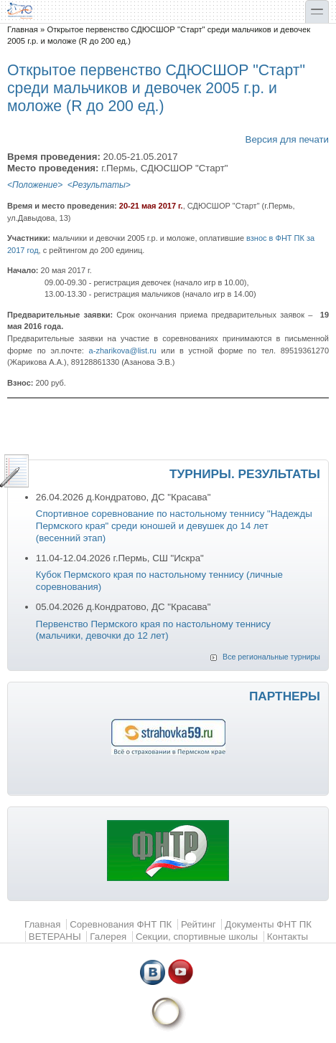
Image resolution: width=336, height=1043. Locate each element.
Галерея (108, 936)
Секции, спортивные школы (197, 936)
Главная (22, 29)
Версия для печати (287, 139)
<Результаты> (99, 185)
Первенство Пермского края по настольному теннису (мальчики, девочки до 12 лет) (153, 630)
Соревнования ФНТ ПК (121, 924)
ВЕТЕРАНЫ (55, 936)
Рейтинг (198, 924)
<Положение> (34, 185)
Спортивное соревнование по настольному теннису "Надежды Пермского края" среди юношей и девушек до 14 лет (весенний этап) (174, 525)
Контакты (287, 936)
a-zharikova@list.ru (123, 350)
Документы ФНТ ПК (268, 924)
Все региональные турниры (271, 656)
